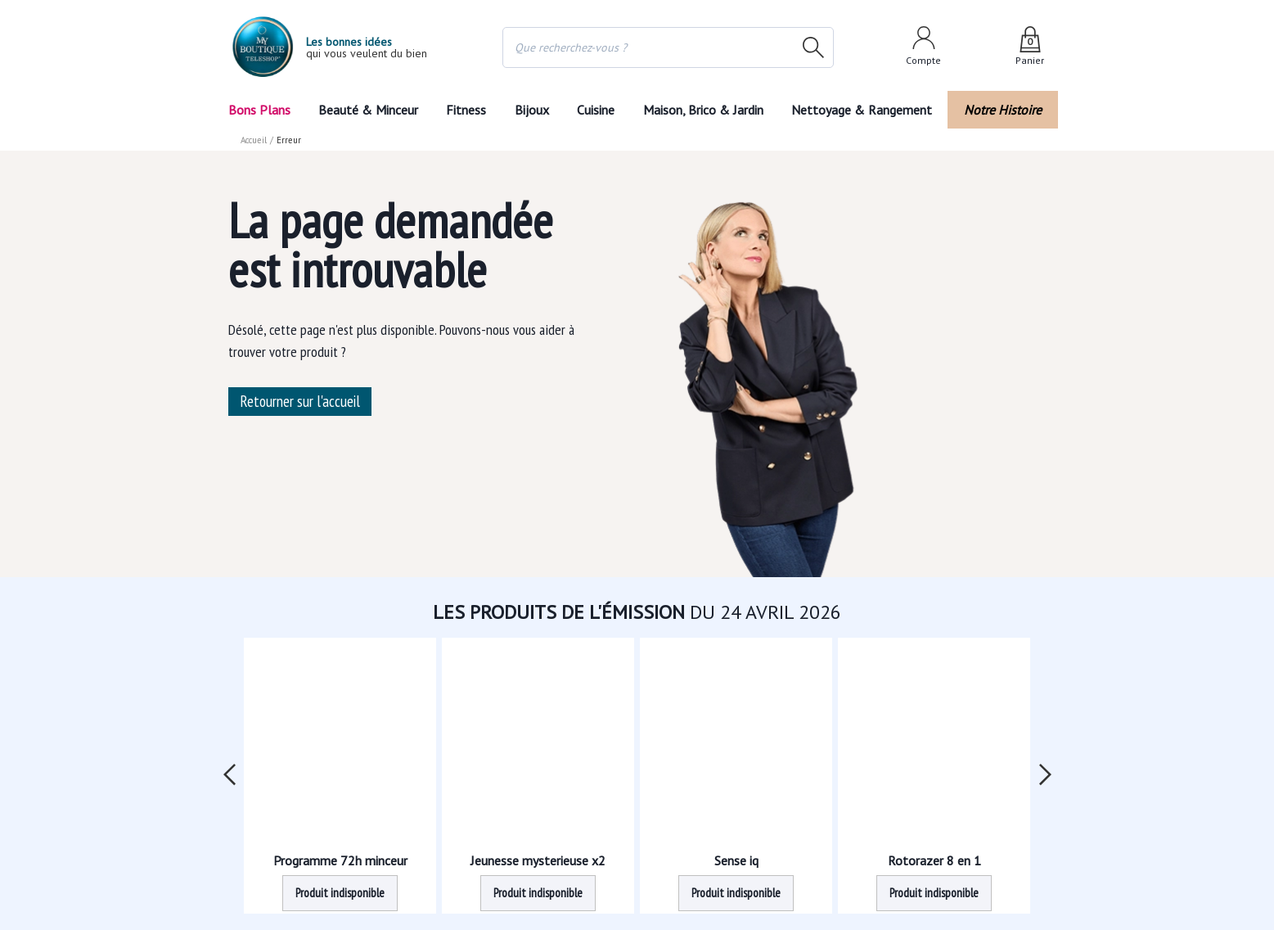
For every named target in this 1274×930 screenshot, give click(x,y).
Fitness (465, 110)
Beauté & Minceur (367, 110)
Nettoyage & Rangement (866, 110)
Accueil (254, 140)
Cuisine (597, 110)
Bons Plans (259, 110)
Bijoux (531, 110)
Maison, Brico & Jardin (707, 110)
